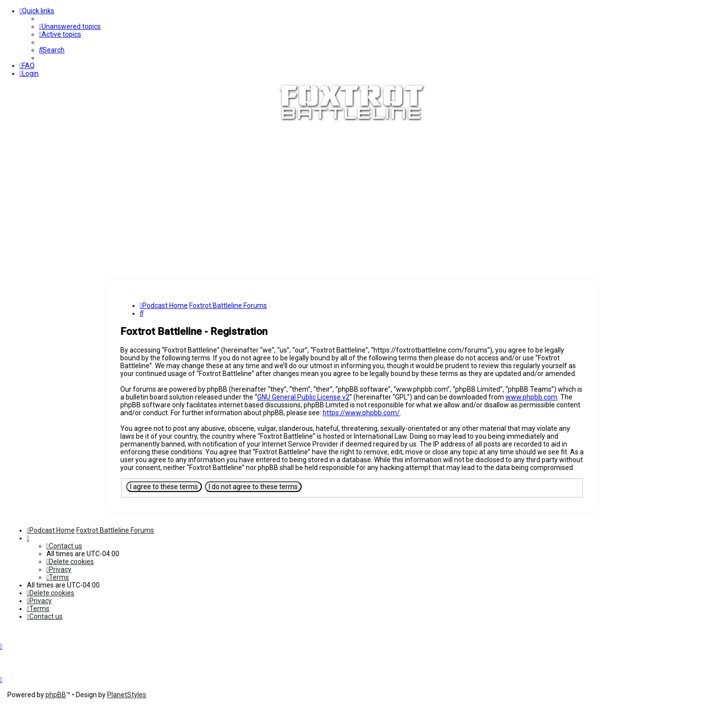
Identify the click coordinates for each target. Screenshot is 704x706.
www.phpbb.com (531, 397)
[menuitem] (70, 26)
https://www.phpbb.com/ (361, 413)
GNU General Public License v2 (303, 397)
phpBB (55, 695)
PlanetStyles (126, 695)
